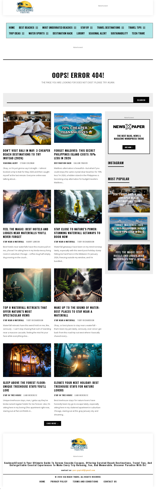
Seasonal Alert (10, 163)
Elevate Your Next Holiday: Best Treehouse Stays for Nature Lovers (76, 386)
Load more (52, 423)
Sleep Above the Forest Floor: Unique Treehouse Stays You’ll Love (24, 386)
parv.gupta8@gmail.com (84, 470)
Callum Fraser (81, 163)
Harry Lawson (33, 241)
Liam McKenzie (30, 395)
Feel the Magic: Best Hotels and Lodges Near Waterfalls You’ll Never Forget (25, 233)
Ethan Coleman (27, 163)
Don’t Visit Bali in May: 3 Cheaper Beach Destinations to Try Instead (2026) (26, 154)
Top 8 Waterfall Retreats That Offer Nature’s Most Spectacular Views (25, 311)
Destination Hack (62, 163)
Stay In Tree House (12, 395)
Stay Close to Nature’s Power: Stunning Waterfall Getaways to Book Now (77, 233)
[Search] (141, 100)
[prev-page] (139, 192)
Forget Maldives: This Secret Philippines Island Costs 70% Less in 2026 (75, 154)
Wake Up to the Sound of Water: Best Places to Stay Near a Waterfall (76, 311)
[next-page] (144, 192)
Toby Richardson (85, 241)
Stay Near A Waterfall (13, 242)
